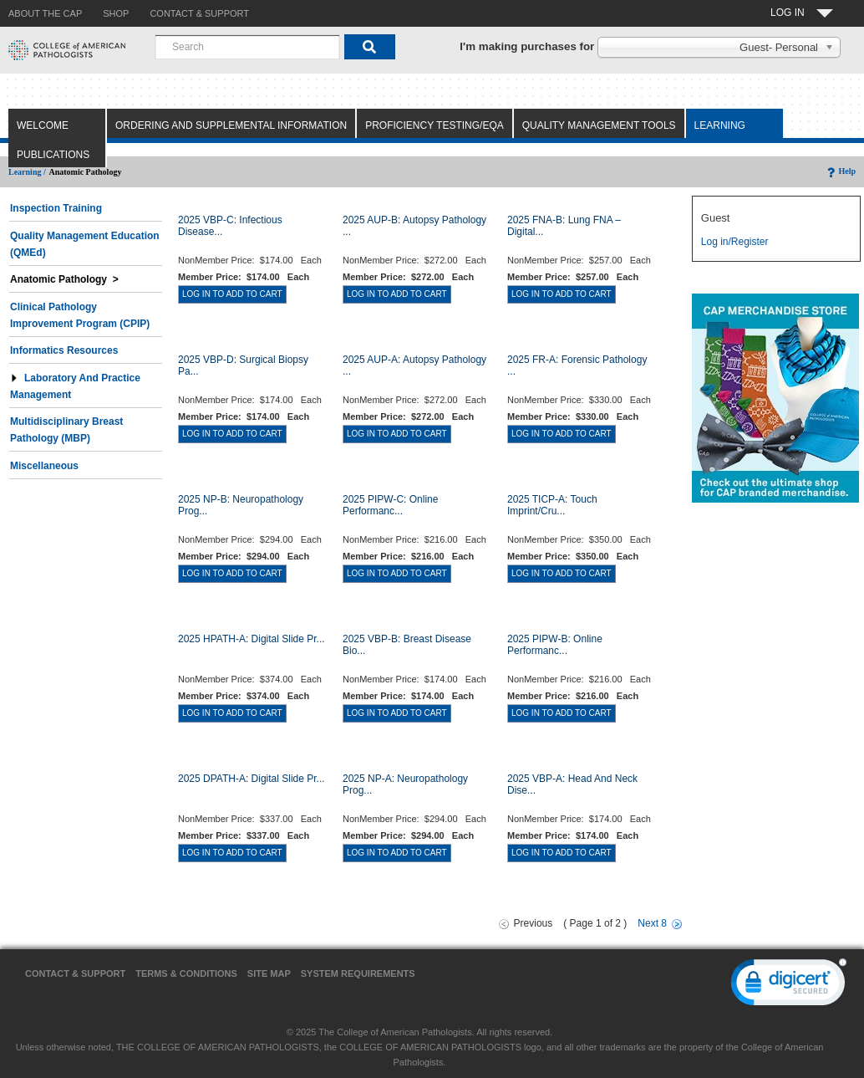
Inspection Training (56, 208)
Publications (53, 155)
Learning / (27, 171)
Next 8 (652, 923)
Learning (719, 125)
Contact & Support (75, 973)
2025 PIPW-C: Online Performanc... (391, 505)
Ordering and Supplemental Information (231, 125)
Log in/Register (735, 242)
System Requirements (358, 973)
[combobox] (247, 46)
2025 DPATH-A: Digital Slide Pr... (251, 778)
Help (840, 171)
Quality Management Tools (599, 125)
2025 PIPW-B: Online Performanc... (554, 645)
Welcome (43, 125)
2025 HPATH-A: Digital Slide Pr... (251, 639)
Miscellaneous (44, 466)
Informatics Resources (64, 350)
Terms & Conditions (186, 973)
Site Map (269, 973)
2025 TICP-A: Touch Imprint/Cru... (552, 505)
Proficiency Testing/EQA (434, 125)
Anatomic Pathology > (64, 279)
